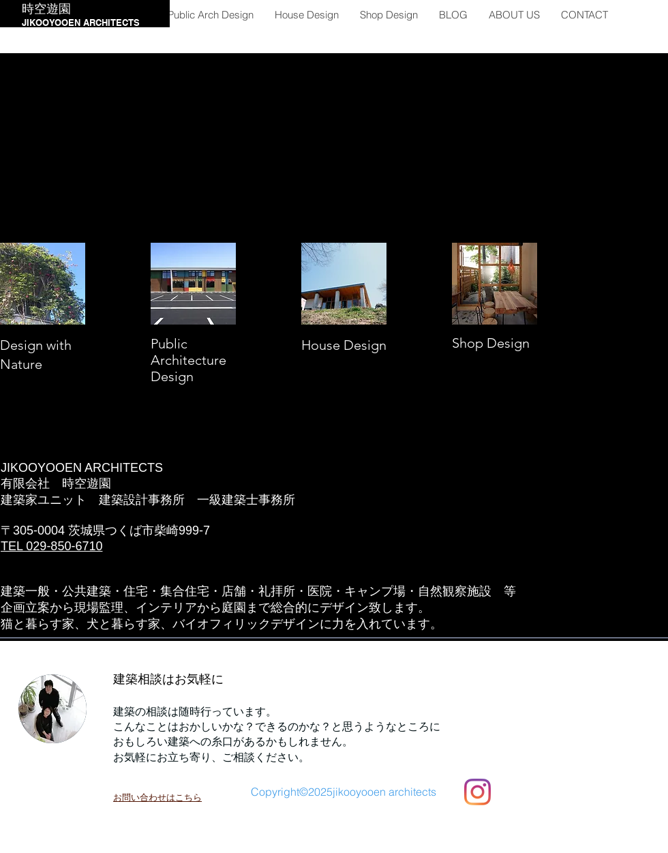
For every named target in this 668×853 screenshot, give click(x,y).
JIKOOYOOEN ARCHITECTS (81, 22)
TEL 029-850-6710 (51, 546)
